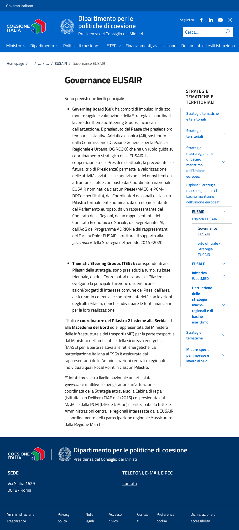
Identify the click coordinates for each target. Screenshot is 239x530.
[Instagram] (228, 19)
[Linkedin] (209, 19)
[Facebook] (199, 19)
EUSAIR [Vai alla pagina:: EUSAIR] (61, 63)
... (31, 63)
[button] (207, 116)
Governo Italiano (19, 6)
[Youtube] (218, 19)
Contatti (129, 483)
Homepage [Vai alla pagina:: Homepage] (15, 63)
